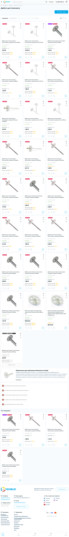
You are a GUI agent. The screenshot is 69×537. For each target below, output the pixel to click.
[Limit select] (37, 18)
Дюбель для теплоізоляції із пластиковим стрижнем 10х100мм (10, 196)
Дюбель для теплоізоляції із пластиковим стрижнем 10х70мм (55, 80)
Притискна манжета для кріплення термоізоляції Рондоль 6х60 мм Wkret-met (34, 312)
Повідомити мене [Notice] (11, 364)
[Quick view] (20, 23)
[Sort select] (21, 18)
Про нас (16, 514)
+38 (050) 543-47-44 (5, 499)
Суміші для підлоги (5, 524)
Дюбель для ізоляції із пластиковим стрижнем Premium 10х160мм (56, 272)
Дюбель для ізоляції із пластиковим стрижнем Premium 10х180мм (10, 272)
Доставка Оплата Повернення (21, 516)
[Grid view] (61, 18)
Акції (15, 530)
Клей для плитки (4, 517)
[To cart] (20, 57)
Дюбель (10, 5)
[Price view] (65, 18)
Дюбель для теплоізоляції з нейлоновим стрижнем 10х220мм (33, 159)
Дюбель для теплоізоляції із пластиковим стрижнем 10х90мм (33, 235)
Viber (56, 500)
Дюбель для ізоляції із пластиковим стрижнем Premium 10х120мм (10, 351)
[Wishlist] (20, 25)
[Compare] (20, 27)
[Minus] (3, 57)
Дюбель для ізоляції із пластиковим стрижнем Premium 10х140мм (10, 311)
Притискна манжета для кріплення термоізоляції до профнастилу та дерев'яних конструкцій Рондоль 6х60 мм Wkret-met (57, 313)
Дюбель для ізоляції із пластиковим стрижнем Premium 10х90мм (56, 41)
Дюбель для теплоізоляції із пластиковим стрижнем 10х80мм (10, 80)
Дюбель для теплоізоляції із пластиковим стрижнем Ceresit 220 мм (34, 41)
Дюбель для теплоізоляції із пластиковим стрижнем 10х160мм (10, 159)
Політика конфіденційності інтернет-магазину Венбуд (22, 518)
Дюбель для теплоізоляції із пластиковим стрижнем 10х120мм (56, 159)
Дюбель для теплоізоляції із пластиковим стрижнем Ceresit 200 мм (11, 41)
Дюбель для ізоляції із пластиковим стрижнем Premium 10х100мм (33, 272)
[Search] (46, 2)
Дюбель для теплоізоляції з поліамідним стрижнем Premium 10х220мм (9, 120)
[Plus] (8, 57)
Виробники (16, 528)
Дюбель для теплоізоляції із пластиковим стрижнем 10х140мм (10, 235)
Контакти (16, 522)
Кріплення (5, 5)
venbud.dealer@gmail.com (20, 502)
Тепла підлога (4, 519)
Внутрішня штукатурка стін (4, 515)
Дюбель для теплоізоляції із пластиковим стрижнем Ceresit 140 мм (34, 119)
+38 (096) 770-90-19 (5, 497)
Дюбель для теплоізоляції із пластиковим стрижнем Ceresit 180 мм (57, 119)
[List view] (63, 18)
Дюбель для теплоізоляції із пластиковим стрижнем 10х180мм (56, 235)
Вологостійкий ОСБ (5, 522)
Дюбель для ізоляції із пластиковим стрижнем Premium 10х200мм (33, 196)
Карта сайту (16, 526)
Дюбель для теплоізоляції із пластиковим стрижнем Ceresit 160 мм (34, 80)
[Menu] (1, 1)
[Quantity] (5, 57)
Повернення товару (18, 524)
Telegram (57, 498)
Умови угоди (17, 520)
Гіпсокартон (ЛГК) (5, 520)
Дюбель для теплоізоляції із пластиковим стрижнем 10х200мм (56, 196)
